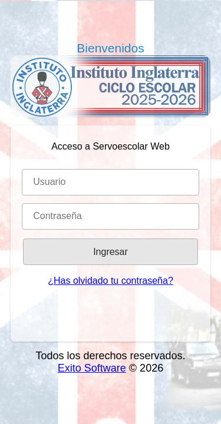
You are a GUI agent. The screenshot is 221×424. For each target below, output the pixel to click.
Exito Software (92, 368)
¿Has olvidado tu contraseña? (110, 281)
